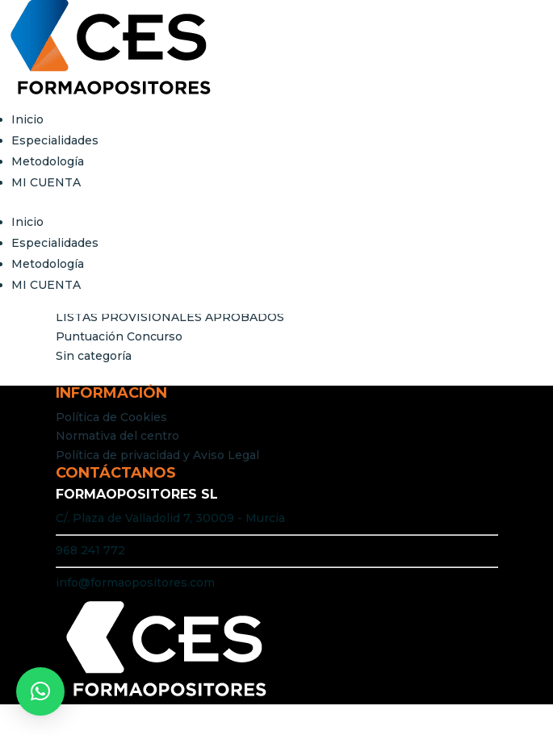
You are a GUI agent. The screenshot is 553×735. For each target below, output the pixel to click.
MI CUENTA (46, 182)
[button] (40, 691)
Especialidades (54, 140)
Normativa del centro (117, 435)
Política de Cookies (111, 417)
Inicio (27, 119)
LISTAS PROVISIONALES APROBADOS (170, 317)
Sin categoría (94, 356)
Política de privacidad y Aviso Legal (157, 455)
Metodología (47, 161)
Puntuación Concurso (119, 336)
